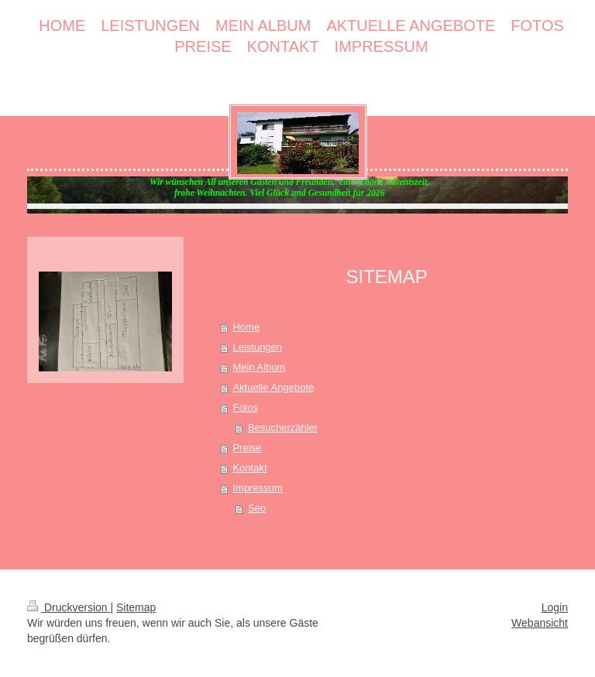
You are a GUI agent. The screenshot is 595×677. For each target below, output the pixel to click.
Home (246, 327)
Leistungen (257, 347)
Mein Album (258, 367)
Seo (257, 508)
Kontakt (249, 468)
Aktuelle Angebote (273, 387)
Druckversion (68, 607)
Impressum (257, 488)
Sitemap (136, 607)
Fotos (245, 407)
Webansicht (539, 623)
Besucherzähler (283, 427)
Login (555, 607)
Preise (246, 447)
